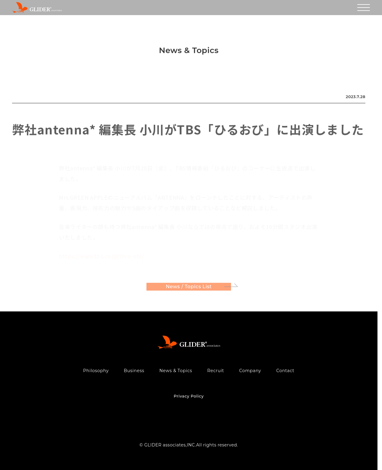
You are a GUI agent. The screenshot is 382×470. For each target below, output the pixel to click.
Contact (285, 370)
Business (134, 370)
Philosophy (96, 370)
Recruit (215, 370)
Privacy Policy (189, 396)
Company (250, 370)
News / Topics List (189, 287)
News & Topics (175, 370)
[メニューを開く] (363, 7)
